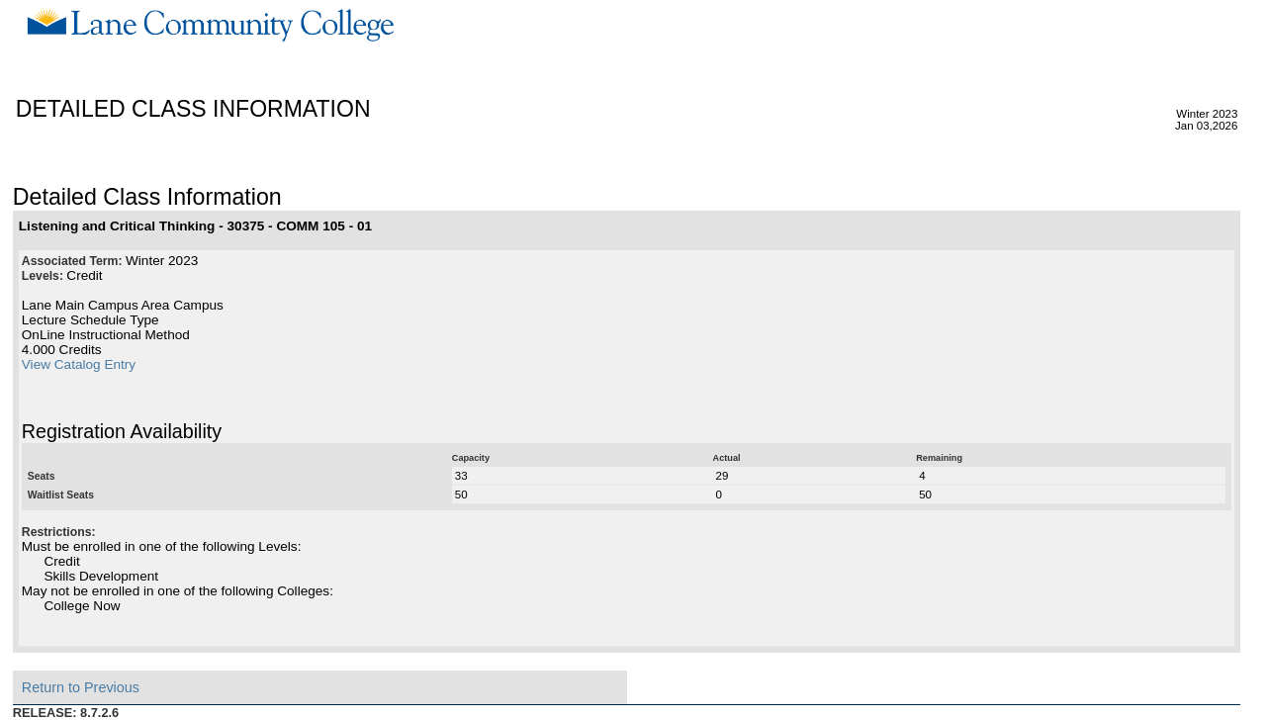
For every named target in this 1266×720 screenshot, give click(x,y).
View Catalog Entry (79, 364)
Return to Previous (80, 687)
